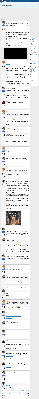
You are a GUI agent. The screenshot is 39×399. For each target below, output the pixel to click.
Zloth (3, 24)
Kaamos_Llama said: (8, 128)
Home (2, 1)
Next (3, 390)
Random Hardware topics (33, 69)
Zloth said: (7, 111)
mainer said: (7, 301)
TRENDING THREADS (33, 38)
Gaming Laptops (32, 68)
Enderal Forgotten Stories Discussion (7, 393)
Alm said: (7, 203)
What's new (8, 1)
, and (10, 46)
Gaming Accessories (33, 53)
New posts (2, 2)
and (8, 125)
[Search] (36, 1)
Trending (4, 2)
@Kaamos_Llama (25, 302)
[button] (9, 1)
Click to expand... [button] (17, 116)
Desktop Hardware (32, 47)
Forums (5, 1)
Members (11, 1)
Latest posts (31, 62)
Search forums (7, 2)
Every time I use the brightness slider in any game (9, 395)
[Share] (28, 21)
